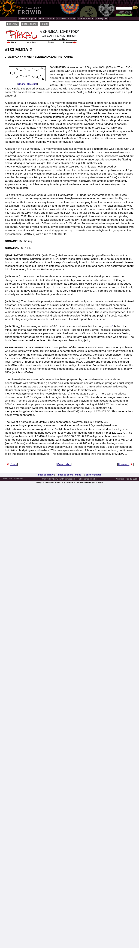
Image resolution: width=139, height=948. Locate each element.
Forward (125, 464)
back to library (46, 475)
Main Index (64, 464)
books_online (29, 24)
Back (11, 464)
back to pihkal (93, 475)
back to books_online (69, 475)
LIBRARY (12, 24)
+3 (111, 326)
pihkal (45, 24)
